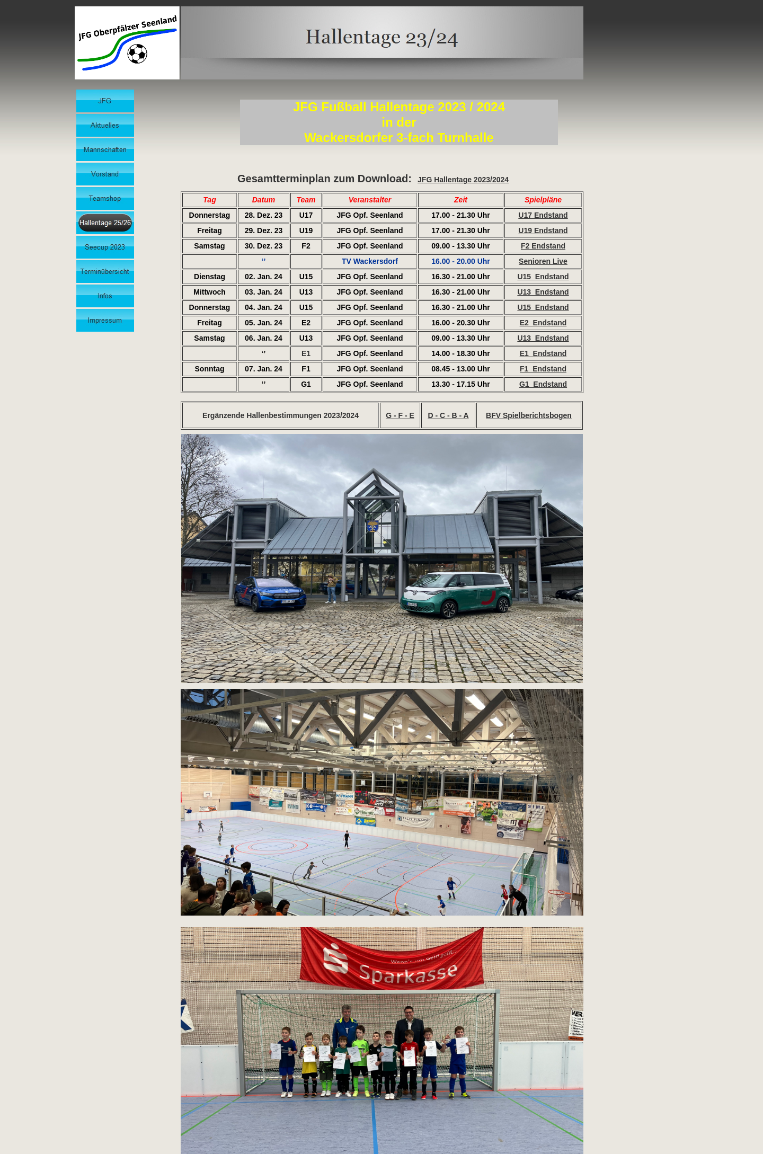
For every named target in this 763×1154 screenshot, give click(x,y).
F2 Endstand (543, 246)
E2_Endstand (543, 322)
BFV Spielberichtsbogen (529, 415)
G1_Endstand (543, 384)
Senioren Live (543, 261)
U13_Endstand (543, 292)
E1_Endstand (543, 353)
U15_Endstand (543, 276)
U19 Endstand (542, 230)
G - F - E (400, 415)
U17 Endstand (542, 215)
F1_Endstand (543, 369)
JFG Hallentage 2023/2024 (463, 179)
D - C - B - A (448, 415)
